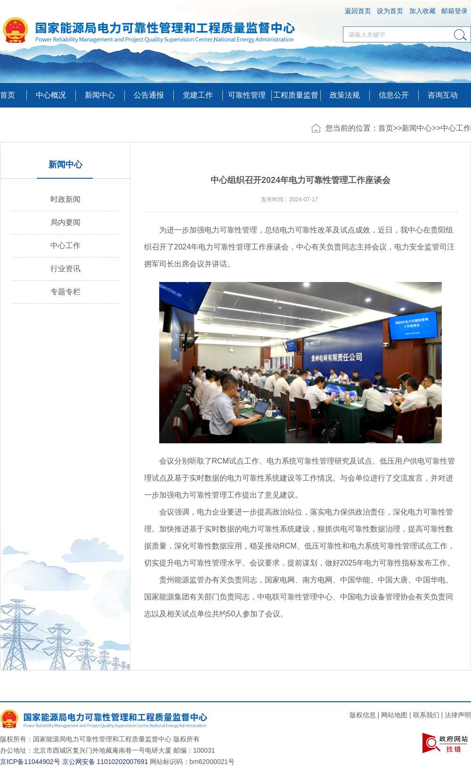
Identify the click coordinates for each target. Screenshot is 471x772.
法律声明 (458, 715)
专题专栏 (65, 292)
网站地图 (394, 715)
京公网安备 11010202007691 (105, 761)
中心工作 (456, 128)
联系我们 (426, 715)
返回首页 (358, 11)
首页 (7, 95)
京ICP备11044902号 (30, 761)
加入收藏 (422, 11)
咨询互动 (443, 95)
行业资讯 (65, 269)
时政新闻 (65, 199)
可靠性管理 (247, 95)
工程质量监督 (295, 95)
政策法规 (345, 95)
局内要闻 (65, 222)
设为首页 (390, 11)
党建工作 (198, 95)
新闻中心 (417, 128)
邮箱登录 (454, 11)
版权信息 (362, 715)
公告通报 (149, 95)
